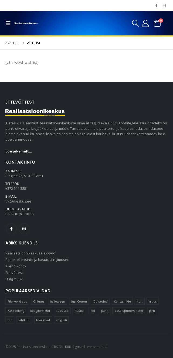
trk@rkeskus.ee (18, 201)
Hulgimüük (14, 279)
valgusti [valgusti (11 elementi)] (61, 320)
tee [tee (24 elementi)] (10, 320)
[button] (9, 23)
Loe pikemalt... (18, 151)
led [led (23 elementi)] (92, 311)
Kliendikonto (15, 266)
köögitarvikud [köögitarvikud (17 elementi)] (40, 311)
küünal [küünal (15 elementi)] (79, 311)
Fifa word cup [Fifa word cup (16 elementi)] (17, 301)
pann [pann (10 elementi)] (104, 311)
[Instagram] (164, 5)
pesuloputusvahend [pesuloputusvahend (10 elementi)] (128, 311)
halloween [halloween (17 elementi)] (57, 301)
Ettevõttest (14, 272)
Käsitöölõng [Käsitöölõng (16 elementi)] (16, 311)
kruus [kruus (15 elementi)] (152, 301)
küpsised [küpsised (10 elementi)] (62, 311)
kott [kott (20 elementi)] (140, 301)
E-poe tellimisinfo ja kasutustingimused (37, 259)
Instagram (24, 228)
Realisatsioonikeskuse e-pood (30, 253)
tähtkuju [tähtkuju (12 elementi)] (24, 320)
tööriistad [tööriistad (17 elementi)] (43, 320)
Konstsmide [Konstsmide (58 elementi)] (122, 301)
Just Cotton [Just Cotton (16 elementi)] (79, 301)
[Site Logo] (26, 23)
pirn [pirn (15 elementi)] (152, 311)
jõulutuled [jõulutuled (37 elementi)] (100, 301)
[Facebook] (156, 5)
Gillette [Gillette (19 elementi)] (38, 301)
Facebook (11, 228)
